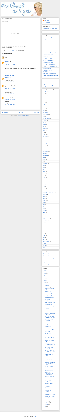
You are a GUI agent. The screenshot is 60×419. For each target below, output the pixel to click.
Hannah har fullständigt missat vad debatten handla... (49, 307)
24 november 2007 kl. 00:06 (10, 81)
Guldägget (45, 138)
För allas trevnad (48, 328)
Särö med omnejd (46, 118)
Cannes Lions (45, 112)
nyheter (44, 173)
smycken (44, 245)
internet (44, 159)
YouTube (44, 134)
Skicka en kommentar (7, 107)
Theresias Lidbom (8, 55)
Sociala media (45, 114)
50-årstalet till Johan (46, 56)
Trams (44, 93)
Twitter (44, 147)
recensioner (45, 128)
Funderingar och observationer (49, 192)
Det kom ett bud (48, 291)
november (47, 287)
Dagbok (44, 210)
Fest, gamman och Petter (50, 329)
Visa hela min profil (46, 22)
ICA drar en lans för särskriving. (48, 386)
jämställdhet (45, 163)
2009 (45, 280)
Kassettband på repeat (49, 345)
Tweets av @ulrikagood (47, 31)
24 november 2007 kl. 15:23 (10, 99)
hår (43, 169)
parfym (44, 239)
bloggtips (44, 140)
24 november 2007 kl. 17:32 (10, 104)
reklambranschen (46, 241)
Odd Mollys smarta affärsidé (48, 60)
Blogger (35, 416)
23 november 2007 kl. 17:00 (10, 58)
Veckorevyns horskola (47, 50)
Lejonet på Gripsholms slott (48, 47)
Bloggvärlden (45, 104)
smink (44, 167)
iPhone (44, 171)
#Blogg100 (45, 136)
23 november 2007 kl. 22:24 (10, 75)
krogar (44, 233)
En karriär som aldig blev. (47, 39)
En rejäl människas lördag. (48, 54)
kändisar (44, 153)
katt (43, 122)
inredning (44, 200)
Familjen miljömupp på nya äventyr (49, 52)
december (47, 285)
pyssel (44, 175)
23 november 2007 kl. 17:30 (10, 69)
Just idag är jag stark (49, 366)
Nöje (43, 149)
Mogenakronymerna (46, 41)
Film (43, 126)
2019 (45, 270)
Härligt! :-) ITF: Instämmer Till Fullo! (49, 262)
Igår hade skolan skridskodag (48, 381)
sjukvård (44, 243)
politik (44, 157)
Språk (44, 116)
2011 (45, 277)
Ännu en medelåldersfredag (48, 62)
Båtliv (44, 208)
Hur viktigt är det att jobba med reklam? (50, 66)
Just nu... (46, 324)
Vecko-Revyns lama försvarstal (49, 320)
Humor (44, 179)
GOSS (44, 110)
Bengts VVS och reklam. (47, 84)
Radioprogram (45, 151)
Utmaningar (45, 181)
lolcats (44, 202)
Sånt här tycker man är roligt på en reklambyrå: (50, 344)
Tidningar (44, 106)
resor (44, 204)
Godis (44, 216)
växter (44, 206)
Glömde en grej (48, 326)
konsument (45, 231)
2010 (45, 278)
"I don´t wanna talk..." (49, 295)
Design (44, 212)
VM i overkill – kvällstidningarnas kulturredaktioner (49, 373)
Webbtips (44, 183)
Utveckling (45, 194)
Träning (44, 124)
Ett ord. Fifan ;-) (46, 264)
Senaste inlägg (5, 112)
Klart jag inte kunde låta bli (50, 302)
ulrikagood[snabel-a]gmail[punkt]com (50, 28)
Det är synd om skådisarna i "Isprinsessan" (48, 391)
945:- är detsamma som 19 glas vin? (49, 398)
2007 (45, 283)
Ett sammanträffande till (49, 376)
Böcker (44, 130)
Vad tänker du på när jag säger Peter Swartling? (50, 317)
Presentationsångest (49, 383)
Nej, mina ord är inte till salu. (48, 37)
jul (43, 161)
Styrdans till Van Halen (47, 68)
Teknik (44, 222)
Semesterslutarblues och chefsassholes (47, 71)
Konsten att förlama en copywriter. (49, 83)
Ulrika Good (7, 61)
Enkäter (44, 177)
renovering (45, 142)
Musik (44, 108)
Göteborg (44, 120)
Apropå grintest (48, 300)
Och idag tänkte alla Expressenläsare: (49, 360)
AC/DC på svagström (49, 370)
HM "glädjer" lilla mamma (47, 58)
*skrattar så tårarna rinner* (50, 394)
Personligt (44, 91)
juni (46, 407)
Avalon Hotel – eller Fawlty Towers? (49, 73)
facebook (44, 198)
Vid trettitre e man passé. (49, 396)
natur (44, 237)
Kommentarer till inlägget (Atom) (23, 115)
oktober (46, 401)
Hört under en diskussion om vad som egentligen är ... (50, 351)
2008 (45, 282)
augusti (46, 404)
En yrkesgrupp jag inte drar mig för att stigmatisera (49, 310)
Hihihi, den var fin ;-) (46, 253)
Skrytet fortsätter (48, 333)
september (47, 402)
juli (45, 406)
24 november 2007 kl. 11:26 (10, 93)
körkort (44, 235)
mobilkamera (45, 155)
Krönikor (44, 145)
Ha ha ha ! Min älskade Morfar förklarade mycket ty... (48, 259)
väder (44, 247)
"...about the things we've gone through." (50, 294)
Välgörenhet (45, 224)
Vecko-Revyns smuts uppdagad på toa (49, 348)
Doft (43, 214)
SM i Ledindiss (45, 43)
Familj (44, 102)
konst (44, 229)
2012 (45, 275)
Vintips (44, 196)
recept (44, 186)
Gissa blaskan (47, 331)
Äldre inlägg (36, 112)
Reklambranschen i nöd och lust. (49, 82)
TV (43, 99)
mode (44, 165)
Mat (43, 132)
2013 (45, 273)
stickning (44, 188)
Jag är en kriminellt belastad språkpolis (50, 75)
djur (43, 226)
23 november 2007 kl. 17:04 (10, 64)
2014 (45, 272)
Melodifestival (45, 220)
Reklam (44, 95)
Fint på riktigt (47, 299)
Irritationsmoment (46, 218)
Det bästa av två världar (47, 45)
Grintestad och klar (48, 304)
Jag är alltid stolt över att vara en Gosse (49, 335)
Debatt (44, 97)
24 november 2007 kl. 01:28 (10, 88)
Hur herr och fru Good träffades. (49, 64)
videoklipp (44, 190)
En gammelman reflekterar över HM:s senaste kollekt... (50, 363)
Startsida (21, 112)
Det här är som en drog (49, 297)
